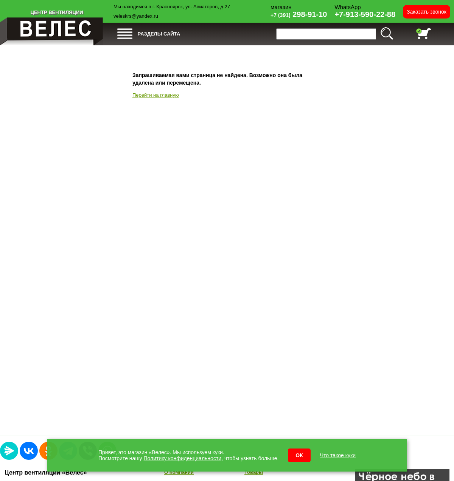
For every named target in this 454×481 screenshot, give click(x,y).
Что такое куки (338, 455)
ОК (299, 455)
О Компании (179, 472)
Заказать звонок (426, 12)
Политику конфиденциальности (183, 458)
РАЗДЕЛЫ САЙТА (159, 34)
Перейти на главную (155, 95)
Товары (253, 472)
